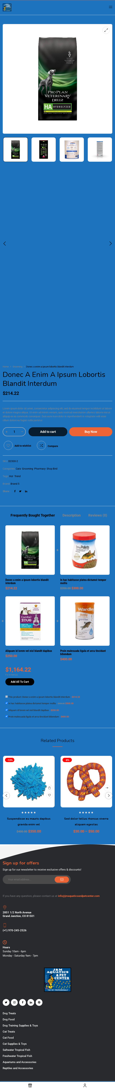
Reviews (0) (97, 515)
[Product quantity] (14, 432)
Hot (11, 476)
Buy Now (91, 432)
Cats (18, 468)
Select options (107, 788)
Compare (53, 446)
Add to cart (48, 432)
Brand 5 (15, 483)
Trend (17, 476)
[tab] (33, 515)
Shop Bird (52, 468)
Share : (7, 491)
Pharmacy (39, 468)
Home (6, 366)
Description (72, 515)
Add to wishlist (23, 445)
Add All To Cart (20, 681)
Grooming (17, 366)
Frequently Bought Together (33, 515)
